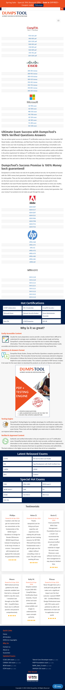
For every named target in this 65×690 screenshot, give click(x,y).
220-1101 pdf (32, 41)
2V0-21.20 (32, 277)
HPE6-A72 (32, 250)
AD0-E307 (32, 207)
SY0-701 (6, 500)
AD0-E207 (32, 212)
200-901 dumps (32, 73)
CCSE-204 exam (8, 659)
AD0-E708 (32, 221)
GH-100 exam (32, 126)
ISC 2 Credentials (28, 308)
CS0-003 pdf (32, 47)
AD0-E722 (32, 227)
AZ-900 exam (32, 106)
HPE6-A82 (32, 256)
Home (5, 634)
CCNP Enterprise (28, 321)
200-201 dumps (32, 91)
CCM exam (7, 668)
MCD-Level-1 (47, 484)
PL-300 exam (33, 123)
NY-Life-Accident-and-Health (42, 458)
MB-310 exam (32, 111)
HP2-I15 (32, 248)
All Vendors (7, 637)
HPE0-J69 (32, 262)
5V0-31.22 (32, 291)
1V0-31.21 (32, 288)
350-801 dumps (32, 88)
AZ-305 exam (32, 120)
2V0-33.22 (32, 294)
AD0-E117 (32, 210)
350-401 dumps (32, 82)
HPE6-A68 (32, 242)
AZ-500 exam (32, 109)
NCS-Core (46, 495)
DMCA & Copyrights (10, 640)
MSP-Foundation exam (40, 662)
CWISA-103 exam (9, 662)
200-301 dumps (32, 71)
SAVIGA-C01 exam (39, 668)
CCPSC (6, 458)
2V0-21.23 (32, 297)
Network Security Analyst (30, 313)
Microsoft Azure (8, 313)
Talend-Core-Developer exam (42, 659)
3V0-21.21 (32, 283)
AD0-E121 (32, 215)
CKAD (6, 495)
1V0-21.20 (32, 280)
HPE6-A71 (32, 245)
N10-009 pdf (33, 50)
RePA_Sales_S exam (39, 665)
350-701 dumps (32, 85)
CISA (5, 484)
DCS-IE (45, 321)
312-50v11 (26, 495)
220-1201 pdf (32, 55)
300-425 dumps (32, 79)
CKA (24, 489)
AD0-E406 (32, 218)
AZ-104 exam (32, 117)
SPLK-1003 (26, 484)
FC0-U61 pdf (32, 35)
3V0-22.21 (32, 285)
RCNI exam (7, 665)
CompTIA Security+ (48, 308)
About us (6, 650)
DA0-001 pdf (32, 44)
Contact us (6, 647)
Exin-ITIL (6, 321)
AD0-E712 (32, 224)
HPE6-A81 (32, 259)
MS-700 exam (32, 114)
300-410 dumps (32, 76)
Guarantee (6, 653)
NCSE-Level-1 (8, 489)
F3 (43, 489)
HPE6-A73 (32, 253)
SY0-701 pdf (32, 53)
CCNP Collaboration (10, 308)
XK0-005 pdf (32, 38)
